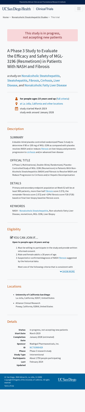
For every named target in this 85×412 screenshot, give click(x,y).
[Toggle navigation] (79, 8)
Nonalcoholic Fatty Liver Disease (46, 85)
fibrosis (44, 148)
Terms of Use (9, 386)
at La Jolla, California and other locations (41, 103)
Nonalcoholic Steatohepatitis (41, 76)
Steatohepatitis (17, 80)
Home (6, 17)
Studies (30, 17)
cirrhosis (31, 152)
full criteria (62, 98)
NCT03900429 (36, 347)
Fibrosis (34, 80)
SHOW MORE (67, 271)
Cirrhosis (46, 80)
